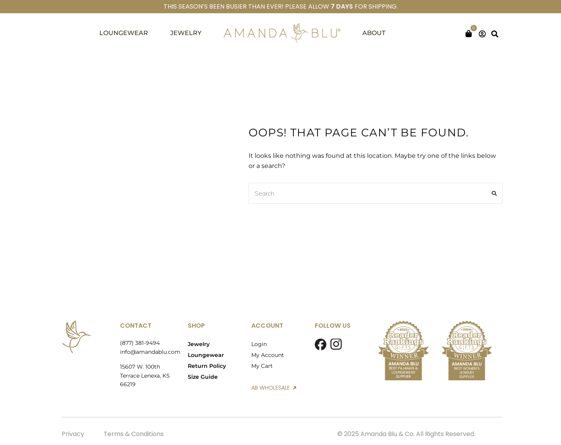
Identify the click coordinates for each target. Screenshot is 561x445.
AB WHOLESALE (273, 388)
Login (259, 344)
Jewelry (199, 344)
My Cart (262, 365)
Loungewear (206, 354)
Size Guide (203, 376)
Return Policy (207, 365)
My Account (267, 354)
